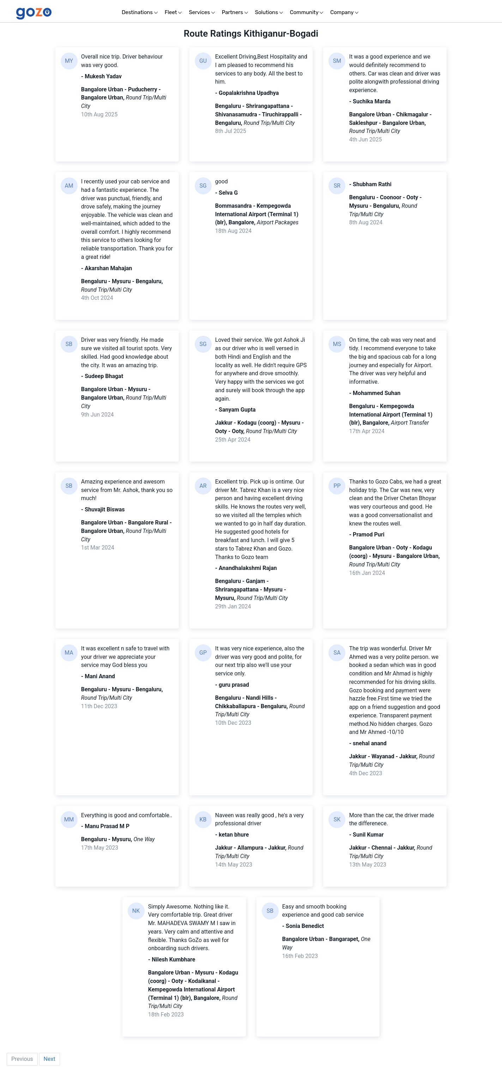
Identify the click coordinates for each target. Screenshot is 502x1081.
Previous (22, 1065)
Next (49, 1065)
